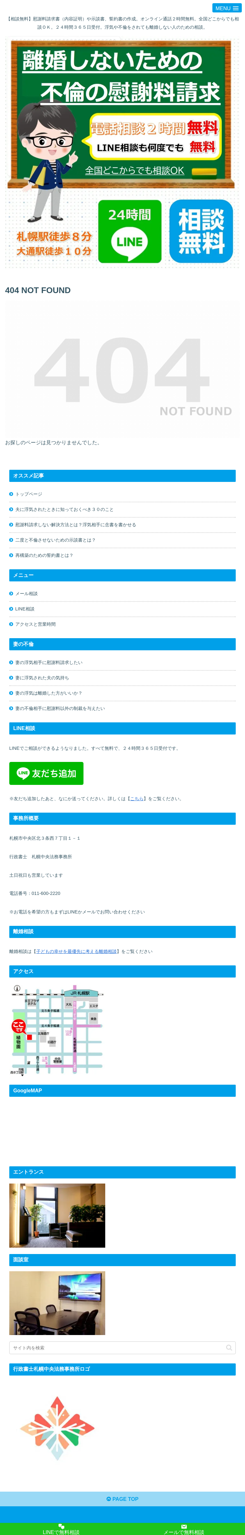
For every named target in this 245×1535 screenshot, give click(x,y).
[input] (122, 1347)
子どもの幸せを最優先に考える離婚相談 (76, 951)
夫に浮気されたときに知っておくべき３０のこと (64, 509)
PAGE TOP (122, 1499)
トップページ (28, 494)
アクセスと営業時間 (35, 624)
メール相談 (26, 593)
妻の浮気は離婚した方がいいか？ (49, 693)
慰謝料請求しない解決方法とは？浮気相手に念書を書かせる (75, 524)
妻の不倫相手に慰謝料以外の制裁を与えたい (60, 708)
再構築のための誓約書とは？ (44, 555)
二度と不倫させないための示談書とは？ (55, 539)
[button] (229, 1347)
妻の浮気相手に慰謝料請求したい (49, 662)
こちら (137, 798)
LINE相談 (25, 608)
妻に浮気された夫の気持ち (42, 677)
